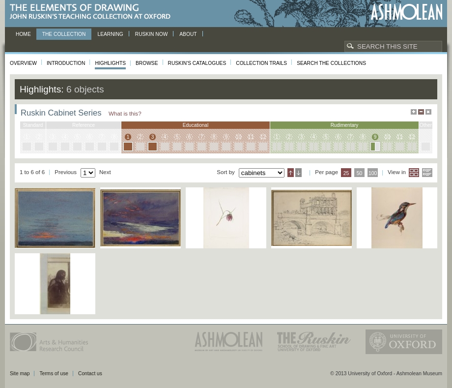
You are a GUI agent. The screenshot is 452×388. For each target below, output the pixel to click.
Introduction (66, 63)
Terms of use (53, 373)
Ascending (290, 172)
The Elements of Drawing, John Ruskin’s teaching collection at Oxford (93, 12)
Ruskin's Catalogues (197, 63)
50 (360, 173)
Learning (110, 34)
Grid (414, 172)
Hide (428, 112)
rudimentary (345, 125)
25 (346, 173)
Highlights (110, 63)
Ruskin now (151, 34)
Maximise (414, 112)
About (188, 34)
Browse (147, 63)
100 (372, 173)
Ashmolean (406, 12)
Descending (298, 172)
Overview (23, 63)
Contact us (90, 373)
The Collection (64, 34)
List (427, 172)
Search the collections (331, 63)
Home (23, 34)
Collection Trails (261, 63)
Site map (19, 373)
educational (195, 125)
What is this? (125, 113)
